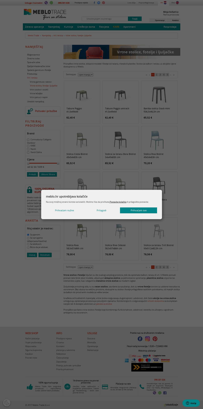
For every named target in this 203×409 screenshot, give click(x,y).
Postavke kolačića (117, 201)
